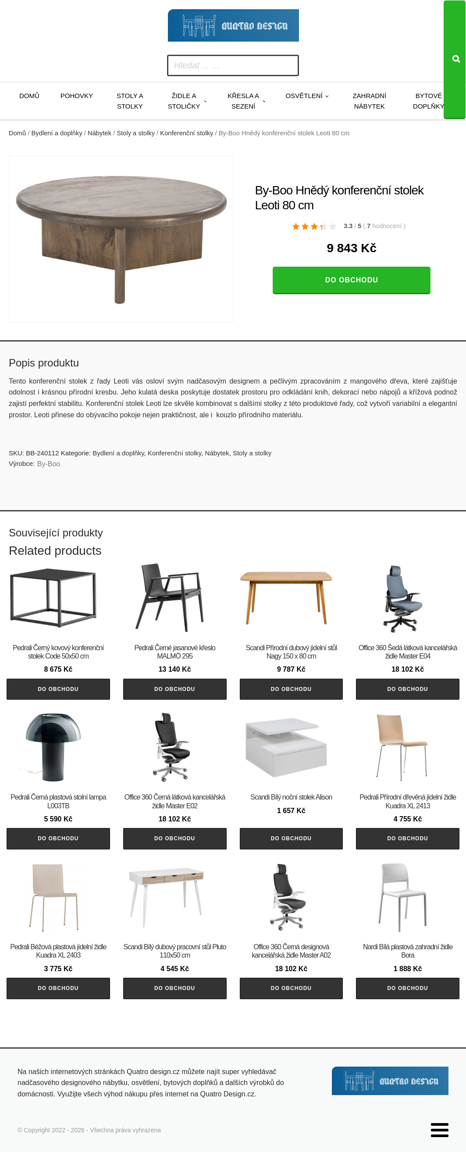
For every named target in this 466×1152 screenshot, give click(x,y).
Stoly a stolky (130, 101)
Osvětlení (304, 95)
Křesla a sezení (243, 101)
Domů (29, 95)
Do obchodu (351, 280)
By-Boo (48, 464)
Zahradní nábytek (369, 101)
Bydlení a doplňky (57, 133)
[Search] (455, 59)
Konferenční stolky (186, 133)
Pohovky (76, 95)
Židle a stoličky (184, 101)
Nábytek (99, 133)
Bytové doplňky (429, 101)
